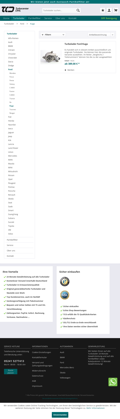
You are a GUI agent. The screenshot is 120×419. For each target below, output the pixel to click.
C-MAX (12, 88)
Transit (12, 98)
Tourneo (13, 109)
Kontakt (10, 256)
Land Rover (13, 148)
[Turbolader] (18, 18)
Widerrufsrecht (39, 370)
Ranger (12, 113)
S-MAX (12, 95)
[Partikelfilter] (34, 18)
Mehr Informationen (95, 408)
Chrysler (12, 54)
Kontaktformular (39, 357)
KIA (9, 140)
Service (10, 245)
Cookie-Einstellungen (41, 352)
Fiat (9, 117)
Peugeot (11, 183)
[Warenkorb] (115, 10)
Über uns (11, 250)
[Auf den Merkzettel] (69, 70)
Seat (10, 202)
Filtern (46, 34)
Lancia (11, 144)
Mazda (11, 163)
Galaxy (12, 84)
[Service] (48, 18)
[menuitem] (61, 12)
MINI (10, 167)
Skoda (11, 198)
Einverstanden (60, 414)
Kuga (12, 106)
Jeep (10, 136)
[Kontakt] (72, 18)
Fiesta (12, 80)
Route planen (11, 371)
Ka (10, 102)
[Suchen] (78, 10)
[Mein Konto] (109, 10)
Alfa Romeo (13, 38)
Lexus (10, 152)
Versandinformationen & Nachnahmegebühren (59, 398)
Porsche (11, 191)
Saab (10, 206)
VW (9, 230)
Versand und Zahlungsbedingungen (42, 364)
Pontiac (11, 187)
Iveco (10, 128)
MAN (10, 159)
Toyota (11, 226)
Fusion (12, 91)
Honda (11, 120)
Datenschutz (37, 376)
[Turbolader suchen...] (61, 10)
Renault (11, 195)
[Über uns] (60, 18)
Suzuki (11, 222)
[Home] (6, 18)
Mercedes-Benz (67, 367)
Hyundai (12, 124)
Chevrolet (12, 57)
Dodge (11, 65)
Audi (10, 42)
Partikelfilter (12, 240)
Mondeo (13, 73)
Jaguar (11, 132)
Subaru (11, 218)
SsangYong (13, 214)
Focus (12, 77)
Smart (11, 210)
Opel (10, 179)
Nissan (11, 175)
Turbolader (12, 33)
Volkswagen (65, 377)
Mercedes (12, 156)
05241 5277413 (14, 361)
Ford (10, 69)
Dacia (10, 61)
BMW (10, 46)
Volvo (10, 233)
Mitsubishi (13, 171)
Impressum (37, 386)
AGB (34, 381)
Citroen (11, 50)
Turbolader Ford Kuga (76, 44)
